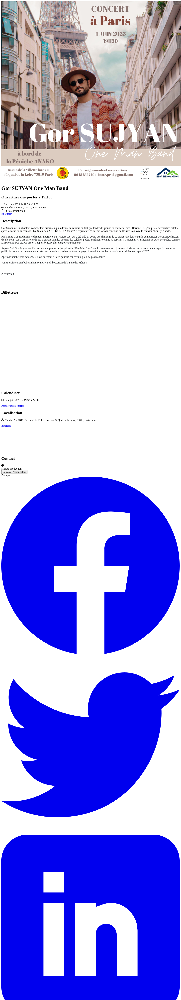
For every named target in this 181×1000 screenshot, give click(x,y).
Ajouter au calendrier (12, 405)
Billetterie (6, 213)
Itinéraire (6, 425)
